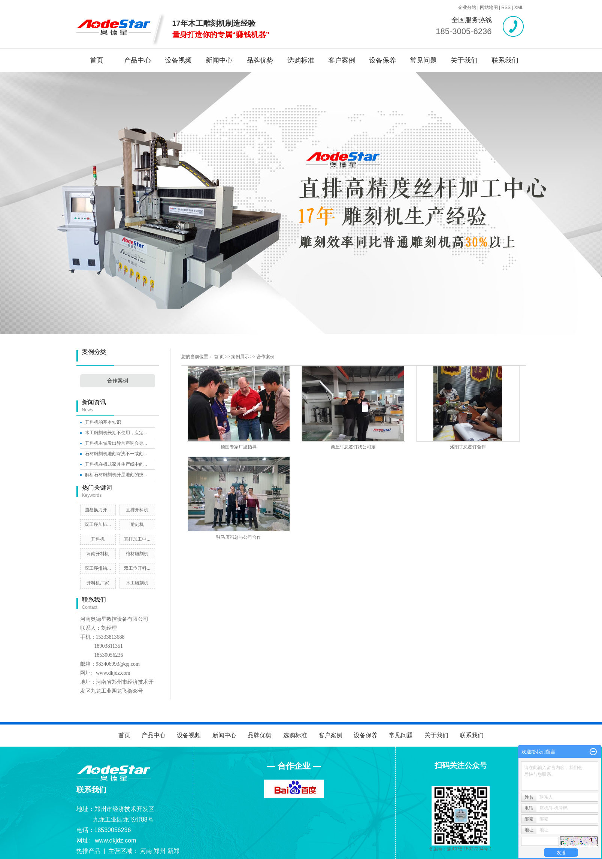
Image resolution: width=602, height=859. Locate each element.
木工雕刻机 (137, 583)
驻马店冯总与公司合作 (238, 537)
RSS (506, 7)
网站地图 (489, 7)
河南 (146, 851)
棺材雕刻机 (137, 553)
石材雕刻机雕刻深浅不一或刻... (116, 453)
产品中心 (137, 60)
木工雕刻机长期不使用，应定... (116, 432)
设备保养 (382, 60)
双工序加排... (98, 524)
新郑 (173, 851)
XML (519, 7)
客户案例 (341, 60)
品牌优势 (259, 60)
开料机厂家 (98, 583)
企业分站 (467, 7)
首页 (96, 60)
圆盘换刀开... (98, 509)
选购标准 (300, 60)
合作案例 (117, 381)
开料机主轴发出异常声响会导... (116, 443)
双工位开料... (137, 568)
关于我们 (464, 60)
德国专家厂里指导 (239, 447)
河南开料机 (98, 553)
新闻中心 (219, 60)
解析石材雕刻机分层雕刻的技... (116, 474)
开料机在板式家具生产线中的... (116, 464)
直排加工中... (137, 539)
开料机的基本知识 (103, 422)
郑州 (160, 851)
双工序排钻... (98, 568)
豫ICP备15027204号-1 (469, 849)
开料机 (98, 539)
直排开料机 (137, 509)
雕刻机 (137, 524)
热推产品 (88, 851)
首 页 (219, 356)
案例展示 (240, 356)
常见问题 (423, 60)
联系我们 (504, 60)
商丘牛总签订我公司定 (353, 447)
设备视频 (178, 60)
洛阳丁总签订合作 (468, 447)
